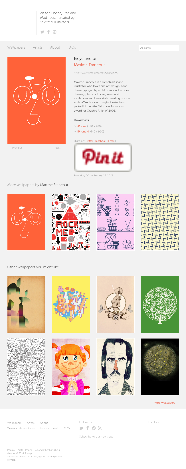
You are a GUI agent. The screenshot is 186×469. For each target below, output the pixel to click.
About (55, 48)
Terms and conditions (21, 428)
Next (57, 148)
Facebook (100, 141)
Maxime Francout (89, 65)
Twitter (89, 141)
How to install (49, 428)
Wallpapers (16, 48)
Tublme (156, 441)
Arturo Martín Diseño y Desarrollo (167, 430)
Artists (38, 48)
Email (111, 141)
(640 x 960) (90, 131)
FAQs (72, 48)
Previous (17, 148)
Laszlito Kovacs (154, 430)
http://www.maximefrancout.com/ (96, 73)
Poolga (21, 20)
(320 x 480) (89, 126)
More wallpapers (164, 402)
